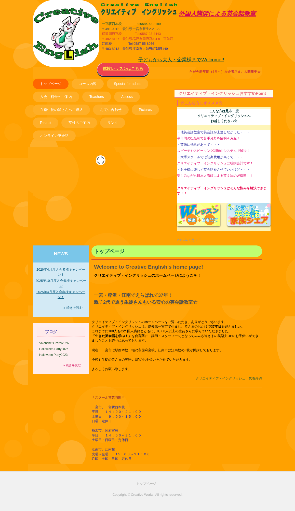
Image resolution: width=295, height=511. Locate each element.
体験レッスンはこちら (123, 68)
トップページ (50, 84)
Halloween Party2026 (53, 349)
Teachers (96, 97)
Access (127, 97)
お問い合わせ (111, 110)
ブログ (51, 332)
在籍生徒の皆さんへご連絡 (61, 110)
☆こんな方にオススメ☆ (201, 103)
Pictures (145, 110)
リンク (112, 123)
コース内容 (88, 84)
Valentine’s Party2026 (54, 343)
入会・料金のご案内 (56, 97)
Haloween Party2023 (53, 355)
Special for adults (127, 84)
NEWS (61, 253)
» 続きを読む (73, 308)
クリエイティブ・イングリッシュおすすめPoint (222, 93)
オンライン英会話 (54, 136)
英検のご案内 (79, 123)
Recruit (45, 123)
